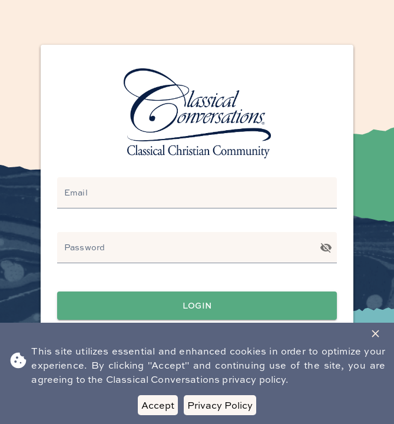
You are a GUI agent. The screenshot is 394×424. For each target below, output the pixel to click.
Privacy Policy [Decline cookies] (220, 405)
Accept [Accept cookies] (157, 405)
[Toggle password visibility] (326, 248)
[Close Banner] (375, 333)
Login (197, 306)
